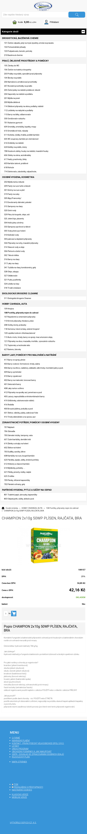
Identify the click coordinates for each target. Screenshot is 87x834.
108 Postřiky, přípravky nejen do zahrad (62, 508)
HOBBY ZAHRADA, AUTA (32, 508)
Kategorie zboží (43, 31)
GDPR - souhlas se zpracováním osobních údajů (38, 754)
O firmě (16, 738)
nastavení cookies (22, 790)
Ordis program (20, 748)
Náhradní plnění (21, 740)
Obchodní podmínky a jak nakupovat (32, 751)
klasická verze (20, 794)
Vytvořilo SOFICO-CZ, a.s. (23, 822)
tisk (16, 784)
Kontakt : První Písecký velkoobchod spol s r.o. (38, 743)
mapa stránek (19, 762)
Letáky (15, 746)
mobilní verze (19, 797)
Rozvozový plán (21, 757)
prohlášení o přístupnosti (28, 787)
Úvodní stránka (12, 508)
